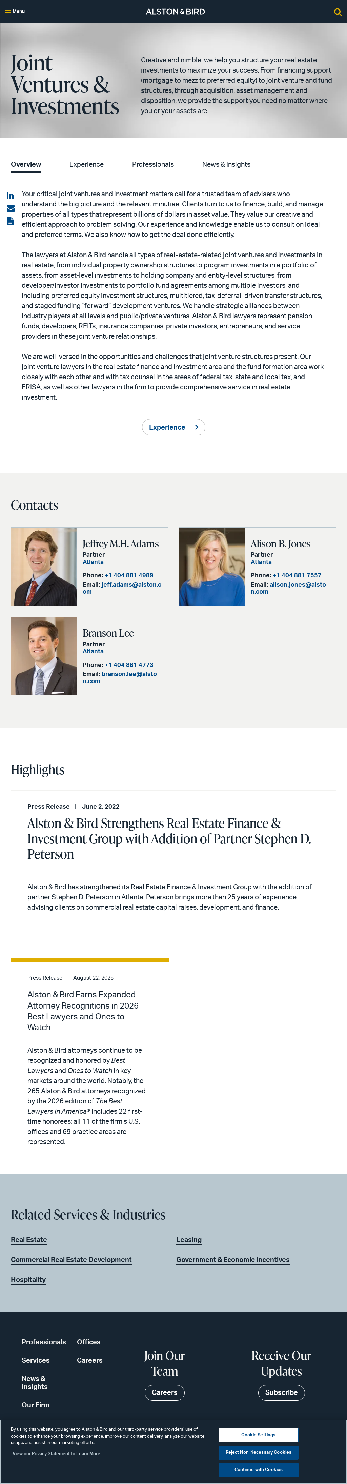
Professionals (153, 164)
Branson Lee (108, 633)
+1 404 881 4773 (129, 665)
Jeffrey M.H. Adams (121, 543)
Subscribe (281, 1392)
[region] (173, 1452)
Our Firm (36, 1405)
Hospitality (28, 1280)
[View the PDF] (11, 222)
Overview (26, 164)
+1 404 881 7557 (297, 576)
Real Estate (29, 1240)
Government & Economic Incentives (233, 1260)
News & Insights (226, 164)
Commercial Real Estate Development (71, 1260)
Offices (89, 1342)
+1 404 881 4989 (129, 576)
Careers (90, 1360)
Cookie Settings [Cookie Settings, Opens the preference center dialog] (258, 1435)
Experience (86, 164)
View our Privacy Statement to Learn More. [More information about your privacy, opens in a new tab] (57, 1454)
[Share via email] (11, 209)
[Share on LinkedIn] (11, 196)
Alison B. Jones (281, 543)
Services (36, 1360)
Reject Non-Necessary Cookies (259, 1452)
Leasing (189, 1240)
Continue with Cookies (258, 1470)
